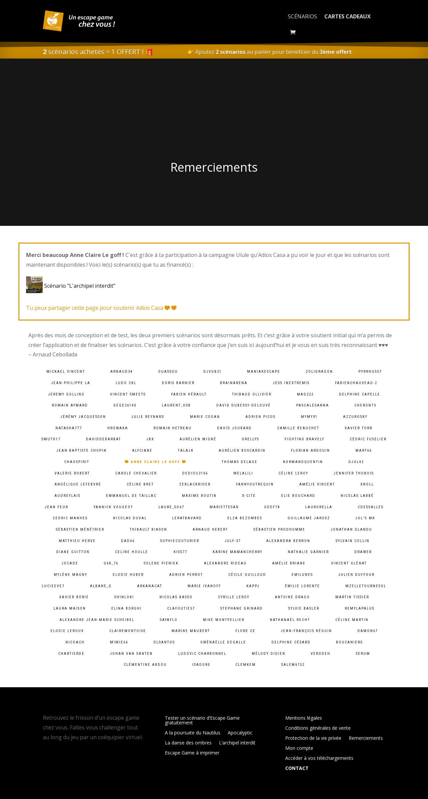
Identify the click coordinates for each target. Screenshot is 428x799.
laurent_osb (176, 405)
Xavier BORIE (74, 597)
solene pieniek (161, 563)
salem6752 (293, 664)
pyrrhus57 (370, 371)
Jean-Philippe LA (70, 383)
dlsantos (164, 642)
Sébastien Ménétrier (80, 529)
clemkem (245, 664)
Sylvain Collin (352, 541)
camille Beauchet (298, 428)
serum (363, 653)
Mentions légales (303, 718)
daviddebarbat (103, 439)
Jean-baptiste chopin (82, 450)
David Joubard (234, 428)
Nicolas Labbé (357, 496)
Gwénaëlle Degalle (223, 642)
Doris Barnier (178, 383)
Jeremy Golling (66, 394)
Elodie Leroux (67, 631)
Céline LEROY (293, 473)
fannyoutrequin (255, 484)
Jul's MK (365, 518)
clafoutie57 (181, 608)
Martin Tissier (352, 597)
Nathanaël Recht (290, 620)
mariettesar (224, 507)
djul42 (356, 462)
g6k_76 (111, 563)
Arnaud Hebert (210, 529)
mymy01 (309, 417)
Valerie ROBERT (72, 473)
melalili (243, 473)
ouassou (168, 371)
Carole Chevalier (136, 473)
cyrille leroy (233, 597)
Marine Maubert (191, 631)
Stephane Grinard (241, 608)
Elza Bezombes (244, 518)
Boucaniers (349, 642)
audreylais (68, 496)
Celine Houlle (131, 552)
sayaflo (169, 620)
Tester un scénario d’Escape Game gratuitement (202, 721)
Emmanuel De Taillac (131, 496)
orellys (250, 439)
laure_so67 (171, 507)
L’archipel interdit (237, 743)
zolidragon (319, 371)
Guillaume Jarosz (309, 518)
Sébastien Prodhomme (279, 529)
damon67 (367, 631)
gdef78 (272, 507)
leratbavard (187, 518)
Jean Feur (56, 507)
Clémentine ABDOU (145, 664)
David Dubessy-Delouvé (243, 405)
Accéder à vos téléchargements (319, 758)
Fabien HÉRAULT (189, 394)
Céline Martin (351, 620)
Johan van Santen (131, 653)
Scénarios (302, 16)
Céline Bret (140, 484)
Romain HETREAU (172, 428)
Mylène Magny (70, 574)
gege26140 (124, 405)
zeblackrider (195, 484)
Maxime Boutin (199, 496)
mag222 (305, 394)
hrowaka (117, 428)
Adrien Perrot (186, 574)
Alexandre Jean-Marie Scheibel (97, 620)
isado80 (201, 664)
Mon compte (299, 748)
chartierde (71, 653)
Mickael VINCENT (65, 371)
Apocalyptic (240, 733)
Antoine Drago (292, 597)
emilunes (302, 574)
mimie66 (119, 642)
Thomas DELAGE (239, 462)
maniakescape (263, 371)
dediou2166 (195, 473)
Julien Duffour (356, 574)
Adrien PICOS (260, 417)
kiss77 (180, 552)
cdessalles (371, 507)
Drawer (363, 552)
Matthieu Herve (77, 541)
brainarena (233, 383)
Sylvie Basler (303, 608)
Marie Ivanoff (204, 586)
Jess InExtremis (291, 383)
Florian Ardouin (310, 450)
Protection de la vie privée (313, 738)
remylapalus (359, 608)
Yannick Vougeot (113, 507)
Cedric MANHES (70, 518)
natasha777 (69, 428)
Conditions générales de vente (318, 728)
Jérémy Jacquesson (83, 417)
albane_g (101, 586)
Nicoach (75, 642)
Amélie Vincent (317, 484)
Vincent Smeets (128, 394)
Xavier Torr (358, 428)
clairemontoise (127, 631)
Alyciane (142, 450)
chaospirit (76, 462)
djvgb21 (212, 371)
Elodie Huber (128, 574)
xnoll (367, 484)
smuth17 (51, 439)
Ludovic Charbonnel (202, 653)
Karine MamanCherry (237, 552)
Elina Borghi (126, 608)
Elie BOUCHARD (298, 496)
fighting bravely (304, 439)
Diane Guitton (73, 552)
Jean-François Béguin (306, 631)
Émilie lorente (302, 586)
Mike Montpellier (223, 620)
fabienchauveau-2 (356, 383)
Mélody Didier (268, 653)
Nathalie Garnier (308, 552)
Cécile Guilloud (247, 574)
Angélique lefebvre (78, 484)
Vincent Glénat (349, 563)
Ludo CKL (126, 383)
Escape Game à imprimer (192, 753)
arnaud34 (121, 371)
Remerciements (366, 738)
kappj (252, 586)
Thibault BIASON (148, 529)
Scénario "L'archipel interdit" (72, 285)
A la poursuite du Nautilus (192, 733)
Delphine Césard (291, 642)
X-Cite (249, 496)
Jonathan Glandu (351, 529)
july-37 (233, 541)
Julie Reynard (148, 417)
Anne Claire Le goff (155, 462)
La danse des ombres (188, 743)
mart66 (363, 450)
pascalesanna (312, 405)
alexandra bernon (288, 541)
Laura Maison (70, 608)
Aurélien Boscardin (242, 450)
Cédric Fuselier (368, 439)
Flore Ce (245, 631)
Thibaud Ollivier (252, 394)
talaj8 (185, 450)
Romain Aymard (70, 405)
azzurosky (355, 417)
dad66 (128, 541)
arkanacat (149, 586)
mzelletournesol (365, 586)
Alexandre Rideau (225, 563)
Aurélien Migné (198, 439)
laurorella (318, 507)
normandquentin (303, 462)
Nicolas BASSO (176, 597)
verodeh (320, 653)
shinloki (124, 597)
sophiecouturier (179, 541)
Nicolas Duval (130, 518)
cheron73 (365, 405)
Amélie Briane (289, 563)
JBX (150, 439)
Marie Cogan (205, 417)
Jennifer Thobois (354, 473)
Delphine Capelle (359, 394)
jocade (70, 563)
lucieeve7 (53, 586)
